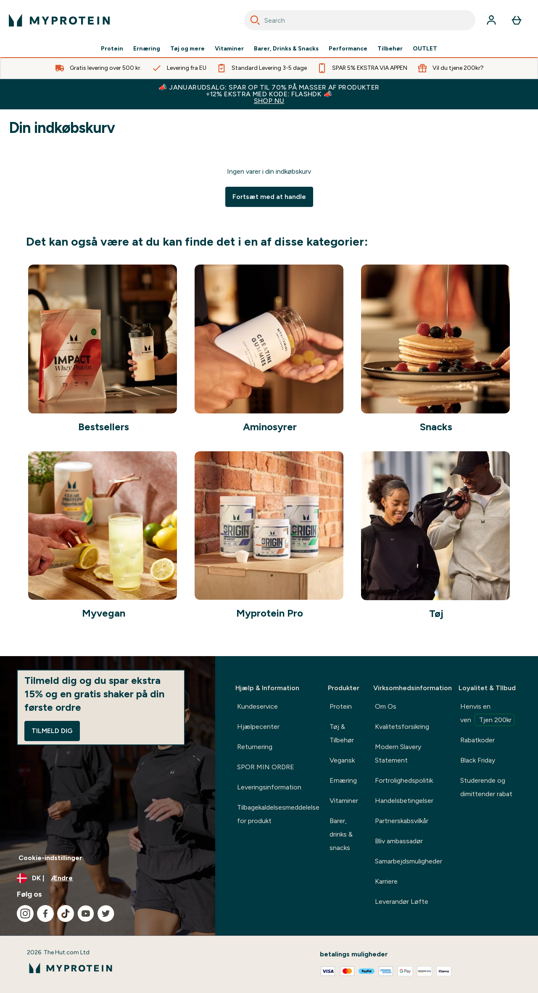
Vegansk (342, 760)
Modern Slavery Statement (398, 753)
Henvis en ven (487, 714)
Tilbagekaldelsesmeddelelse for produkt (278, 814)
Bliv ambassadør (399, 841)
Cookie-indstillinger (50, 858)
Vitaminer (229, 49)
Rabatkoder (477, 740)
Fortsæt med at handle (269, 197)
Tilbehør (390, 49)
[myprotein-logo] (59, 20)
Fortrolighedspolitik (404, 780)
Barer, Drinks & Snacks (286, 49)
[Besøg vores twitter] (106, 913)
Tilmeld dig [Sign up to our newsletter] (52, 731)
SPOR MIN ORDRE (265, 767)
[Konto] (491, 20)
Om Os (385, 706)
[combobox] (359, 20)
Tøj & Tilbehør (342, 733)
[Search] (255, 20)
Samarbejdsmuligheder (408, 861)
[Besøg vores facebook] (45, 913)
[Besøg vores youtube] (85, 913)
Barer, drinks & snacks (341, 834)
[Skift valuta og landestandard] (107, 878)
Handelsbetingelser (404, 801)
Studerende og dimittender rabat (486, 787)
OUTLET (425, 49)
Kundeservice (257, 706)
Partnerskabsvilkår (401, 821)
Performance (348, 49)
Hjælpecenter (258, 727)
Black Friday (477, 760)
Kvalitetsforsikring (402, 727)
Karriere (386, 881)
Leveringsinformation (269, 787)
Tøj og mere (187, 49)
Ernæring (146, 49)
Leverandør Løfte (401, 902)
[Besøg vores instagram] (25, 913)
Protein (112, 49)
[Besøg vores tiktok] (65, 913)
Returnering (254, 747)
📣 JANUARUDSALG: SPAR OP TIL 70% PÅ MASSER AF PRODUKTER (269, 94)
